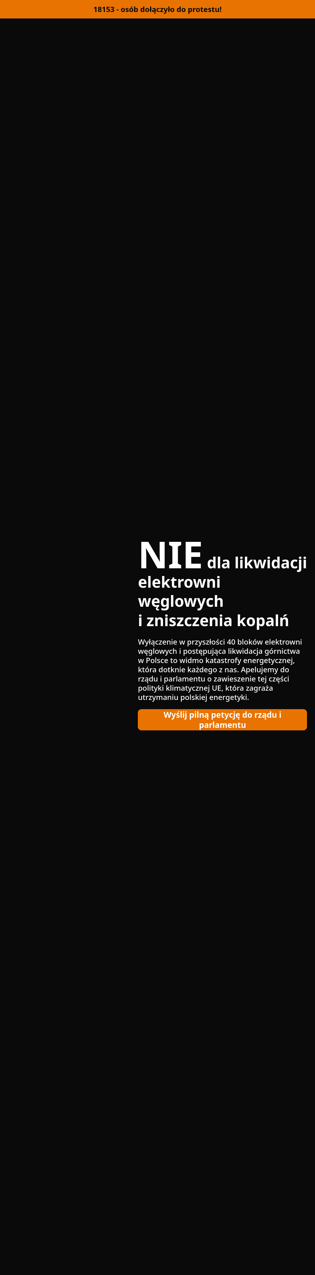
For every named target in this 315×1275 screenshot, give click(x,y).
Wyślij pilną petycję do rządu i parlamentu (222, 719)
